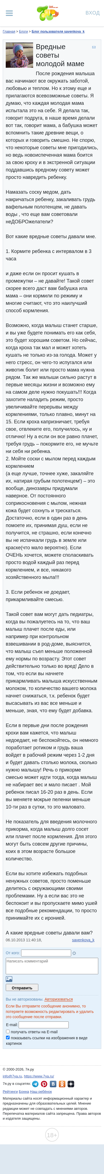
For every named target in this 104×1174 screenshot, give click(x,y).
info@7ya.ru (12, 1076)
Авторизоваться (59, 999)
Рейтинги (10, 1091)
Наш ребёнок (41, 1091)
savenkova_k (83, 940)
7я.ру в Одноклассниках (62, 1084)
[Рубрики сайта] (9, 13)
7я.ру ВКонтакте (53, 1084)
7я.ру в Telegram (35, 1084)
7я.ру (71, 1084)
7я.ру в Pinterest (44, 1084)
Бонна (24, 1091)
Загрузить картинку (9, 979)
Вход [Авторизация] (93, 12)
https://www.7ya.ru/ (39, 1076)
